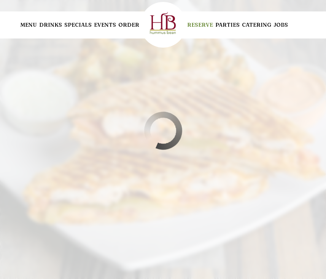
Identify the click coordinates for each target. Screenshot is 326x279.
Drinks (50, 24)
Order (128, 24)
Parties (227, 24)
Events (105, 24)
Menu (28, 24)
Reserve (200, 24)
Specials (78, 24)
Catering (256, 24)
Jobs (281, 24)
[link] (163, 25)
